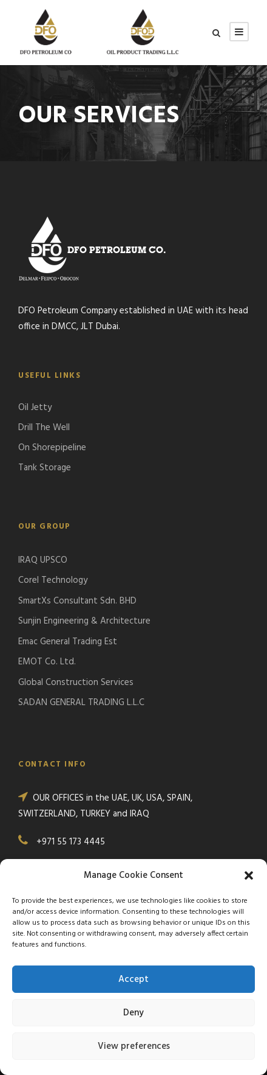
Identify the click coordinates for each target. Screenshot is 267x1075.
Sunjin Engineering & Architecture (84, 621)
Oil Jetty (35, 407)
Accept (133, 979)
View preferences (134, 1046)
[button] (249, 875)
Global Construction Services (76, 682)
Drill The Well (44, 427)
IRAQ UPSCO (42, 560)
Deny (133, 1013)
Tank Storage (44, 468)
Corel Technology (52, 580)
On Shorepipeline (52, 447)
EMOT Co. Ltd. (47, 662)
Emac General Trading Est (67, 642)
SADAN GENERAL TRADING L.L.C (81, 702)
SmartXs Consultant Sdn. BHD (77, 601)
